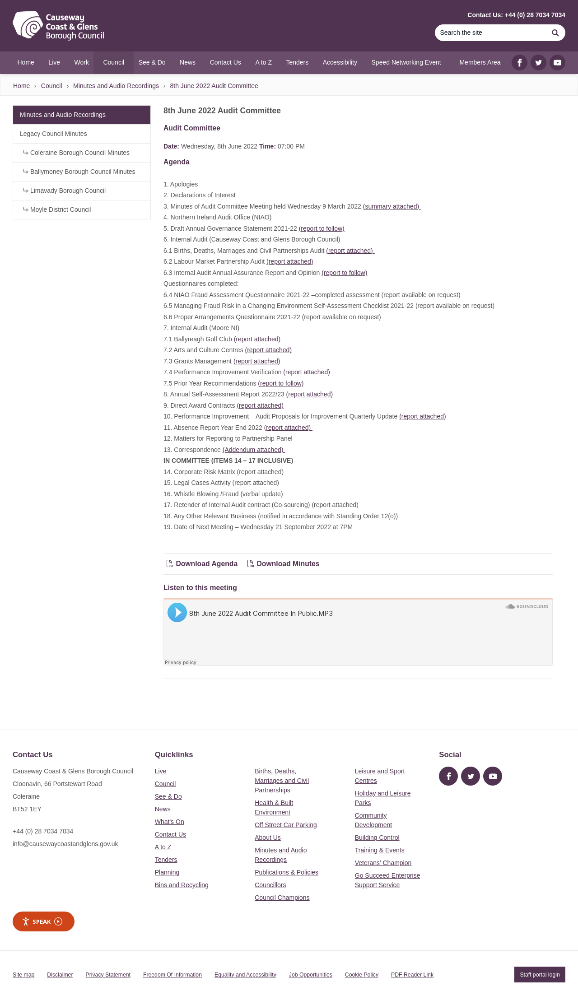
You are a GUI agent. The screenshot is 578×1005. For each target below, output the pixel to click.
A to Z (163, 847)
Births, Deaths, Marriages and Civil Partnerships (282, 781)
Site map (23, 975)
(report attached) (350, 250)
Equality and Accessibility (245, 975)
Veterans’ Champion (383, 862)
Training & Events (380, 850)
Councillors (270, 885)
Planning (167, 872)
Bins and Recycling (182, 885)
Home (21, 85)
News (163, 809)
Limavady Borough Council (64, 190)
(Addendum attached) (254, 449)
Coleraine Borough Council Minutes (76, 152)
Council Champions (282, 897)
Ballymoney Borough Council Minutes (79, 171)
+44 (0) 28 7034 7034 (43, 831)
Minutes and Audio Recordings (116, 85)
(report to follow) (322, 228)
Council (51, 85)
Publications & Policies (286, 872)
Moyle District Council (57, 209)
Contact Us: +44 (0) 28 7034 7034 (516, 15)
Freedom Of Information (172, 975)
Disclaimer (60, 975)
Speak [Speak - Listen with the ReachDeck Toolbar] (42, 921)
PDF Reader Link (412, 975)
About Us (268, 837)
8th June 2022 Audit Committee (214, 85)
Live (161, 771)
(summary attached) (392, 206)
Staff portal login (539, 975)
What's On (169, 821)
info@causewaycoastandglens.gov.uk (65, 843)
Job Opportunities (310, 975)
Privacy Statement (108, 975)
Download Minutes (283, 564)
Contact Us (170, 834)
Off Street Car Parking (286, 824)
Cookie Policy (361, 975)
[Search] (490, 32)
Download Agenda (203, 564)
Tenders (166, 859)
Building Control (377, 837)
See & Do (168, 796)
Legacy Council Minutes (53, 133)
